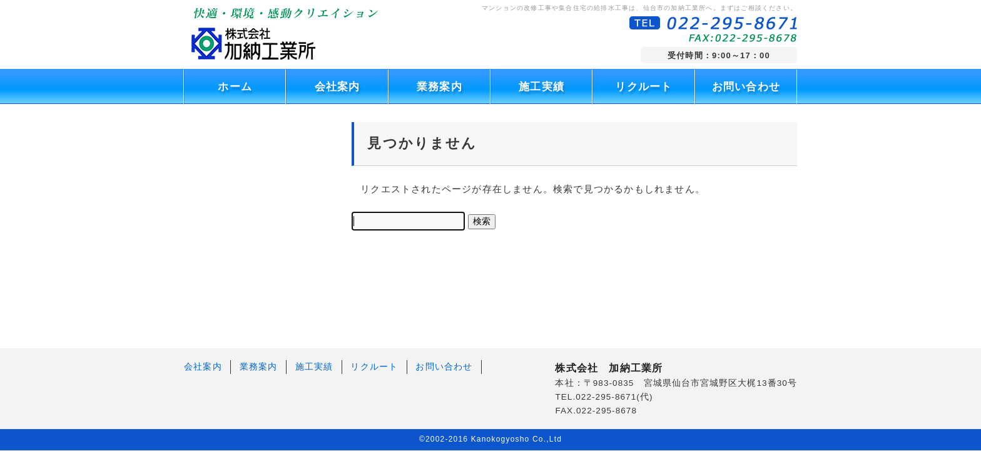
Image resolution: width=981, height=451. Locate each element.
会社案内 (337, 87)
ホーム (235, 87)
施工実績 (541, 87)
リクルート (643, 87)
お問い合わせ (746, 87)
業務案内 (439, 87)
